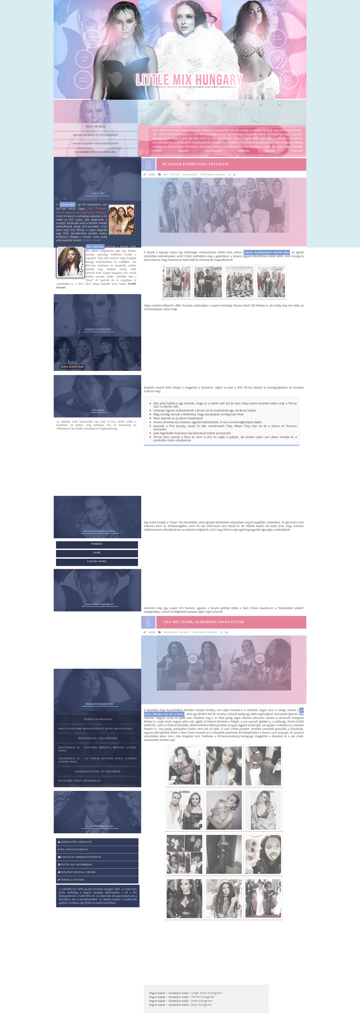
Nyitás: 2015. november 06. (75, 864)
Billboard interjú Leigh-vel (95, 152)
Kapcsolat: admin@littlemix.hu (79, 857)
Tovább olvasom (91, 240)
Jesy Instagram (201, 1004)
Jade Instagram (201, 1001)
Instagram (170, 632)
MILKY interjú (96, 126)
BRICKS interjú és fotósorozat (95, 135)
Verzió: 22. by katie (71, 879)
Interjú (175, 174)
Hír (165, 174)
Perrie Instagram (203, 997)
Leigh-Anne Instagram (206, 993)
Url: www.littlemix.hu (73, 849)
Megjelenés (190, 174)
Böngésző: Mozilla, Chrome (77, 872)
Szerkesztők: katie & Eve (75, 842)
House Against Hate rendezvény (96, 143)
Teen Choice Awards (212, 174)
